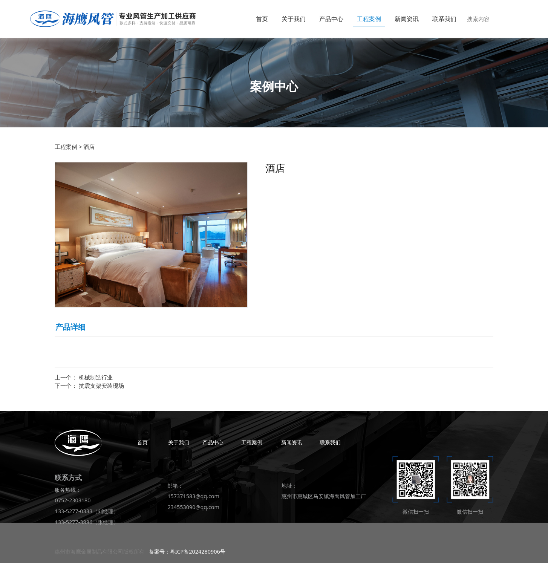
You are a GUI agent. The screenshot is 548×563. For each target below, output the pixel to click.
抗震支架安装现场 (101, 385)
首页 (262, 19)
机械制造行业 (96, 377)
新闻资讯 (407, 19)
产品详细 (70, 327)
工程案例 (369, 19)
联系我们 (444, 19)
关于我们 (294, 19)
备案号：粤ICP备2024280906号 (187, 551)
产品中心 (331, 19)
